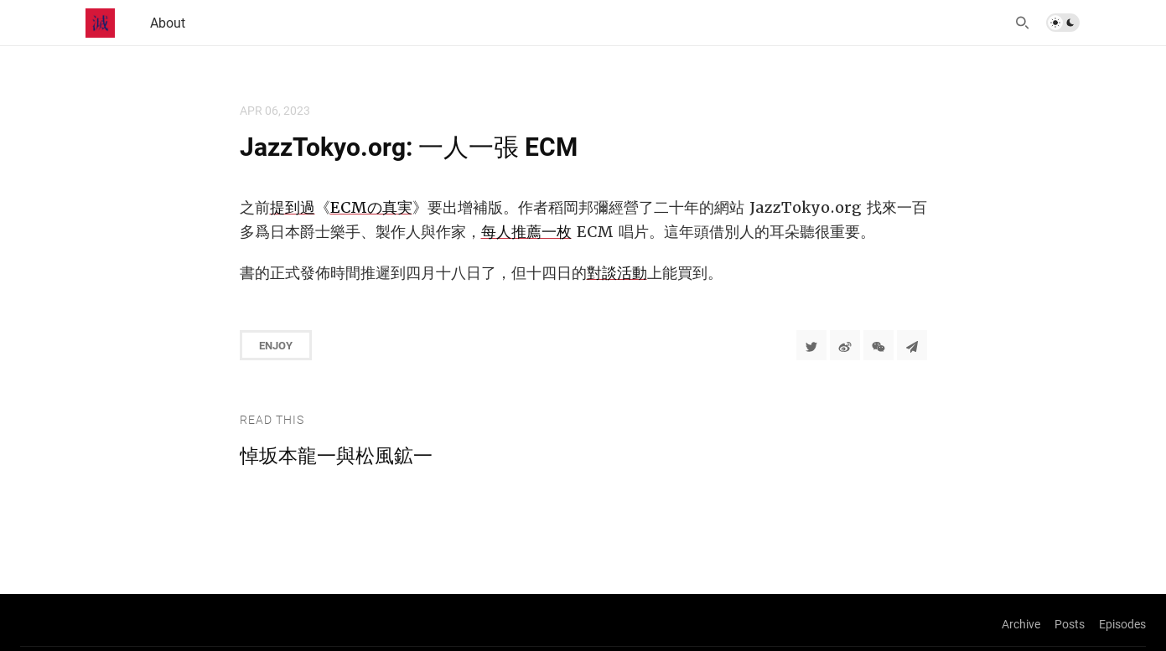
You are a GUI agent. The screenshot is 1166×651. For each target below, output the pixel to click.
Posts (1070, 624)
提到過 (292, 207)
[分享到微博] (845, 345)
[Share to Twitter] (811, 345)
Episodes (1122, 624)
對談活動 (617, 272)
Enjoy (276, 345)
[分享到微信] (878, 345)
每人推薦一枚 (526, 231)
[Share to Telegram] (912, 345)
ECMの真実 (371, 207)
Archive (1021, 624)
